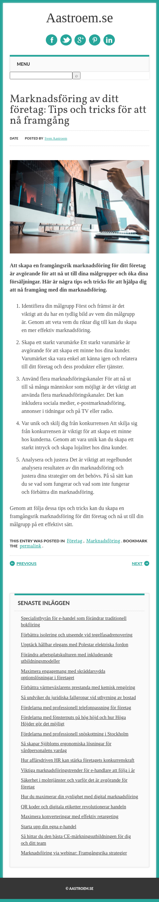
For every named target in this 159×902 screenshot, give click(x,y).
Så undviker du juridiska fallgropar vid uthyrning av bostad (78, 697)
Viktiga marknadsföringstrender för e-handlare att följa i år (78, 770)
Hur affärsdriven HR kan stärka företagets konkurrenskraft (77, 760)
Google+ (80, 40)
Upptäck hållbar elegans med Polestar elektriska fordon (74, 644)
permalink (30, 546)
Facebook (51, 40)
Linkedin (109, 40)
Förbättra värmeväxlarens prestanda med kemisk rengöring (78, 687)
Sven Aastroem (55, 138)
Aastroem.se (79, 17)
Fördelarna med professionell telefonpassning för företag (76, 707)
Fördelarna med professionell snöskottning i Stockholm (74, 733)
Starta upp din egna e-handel (48, 826)
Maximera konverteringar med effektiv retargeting (70, 816)
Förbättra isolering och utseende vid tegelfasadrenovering (76, 634)
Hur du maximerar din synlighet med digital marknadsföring (79, 796)
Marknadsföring (103, 541)
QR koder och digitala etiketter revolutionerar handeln (73, 806)
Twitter (66, 40)
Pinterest (94, 40)
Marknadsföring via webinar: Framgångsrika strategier (74, 852)
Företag (74, 541)
